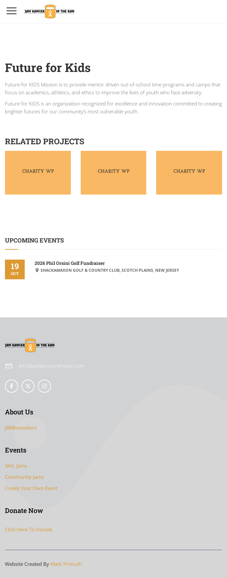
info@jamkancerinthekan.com (51, 365)
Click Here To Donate (28, 529)
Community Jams (24, 477)
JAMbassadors (21, 427)
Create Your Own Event (31, 488)
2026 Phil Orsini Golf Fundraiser (70, 263)
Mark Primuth (66, 564)
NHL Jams (16, 465)
